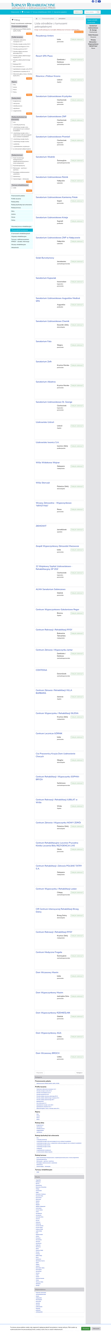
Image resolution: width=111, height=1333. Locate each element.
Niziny (15, 92)
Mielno (37, 1236)
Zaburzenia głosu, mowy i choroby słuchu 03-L (22, 75)
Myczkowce (38, 1243)
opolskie (38, 1303)
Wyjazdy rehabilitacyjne (18, 236)
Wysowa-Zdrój (39, 1282)
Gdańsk (38, 1201)
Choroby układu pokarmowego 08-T (21, 61)
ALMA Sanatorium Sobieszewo (50, 589)
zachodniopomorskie (41, 1294)
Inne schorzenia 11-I (18, 66)
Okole (37, 1248)
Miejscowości (15, 12)
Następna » (80, 1073)
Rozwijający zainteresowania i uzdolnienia (21, 173)
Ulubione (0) (78, 12)
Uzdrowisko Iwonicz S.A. (47, 442)
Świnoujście (39, 1269)
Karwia (37, 1220)
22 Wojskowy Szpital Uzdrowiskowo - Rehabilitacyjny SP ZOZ (54, 568)
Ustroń (37, 1276)
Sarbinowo (38, 1259)
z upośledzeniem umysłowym (21, 146)
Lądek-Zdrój (39, 1231)
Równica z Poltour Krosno (48, 76)
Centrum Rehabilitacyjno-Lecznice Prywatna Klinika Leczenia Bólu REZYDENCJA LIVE (57, 844)
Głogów (38, 1204)
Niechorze (38, 1246)
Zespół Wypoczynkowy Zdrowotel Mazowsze (57, 546)
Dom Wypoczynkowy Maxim (49, 992)
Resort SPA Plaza (44, 56)
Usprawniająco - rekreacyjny (21, 179)
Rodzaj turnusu (16, 208)
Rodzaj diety (15, 202)
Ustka (37, 1275)
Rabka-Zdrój (39, 1255)
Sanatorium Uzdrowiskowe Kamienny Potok (57, 197)
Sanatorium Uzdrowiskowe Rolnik (52, 177)
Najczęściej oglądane (60, 12)
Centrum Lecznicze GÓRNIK (49, 733)
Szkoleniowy (16, 176)
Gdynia (37, 1203)
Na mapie (26, 12)
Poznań (37, 1252)
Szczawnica (38, 1271)
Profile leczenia (16, 199)
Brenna (37, 1183)
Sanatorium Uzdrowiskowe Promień (53, 136)
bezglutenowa (17, 101)
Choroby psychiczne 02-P (20, 49)
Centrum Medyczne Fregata (49, 952)
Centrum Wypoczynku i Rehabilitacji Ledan (56, 888)
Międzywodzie (39, 1234)
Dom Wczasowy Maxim (47, 972)
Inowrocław (39, 1208)
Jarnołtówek (39, 1213)
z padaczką (16, 144)
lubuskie (38, 1305)
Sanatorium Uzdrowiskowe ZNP (51, 116)
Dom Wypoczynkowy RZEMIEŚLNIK (53, 1012)
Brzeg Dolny (39, 1185)
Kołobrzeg (38, 1224)
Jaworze (38, 1218)
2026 (14, 188)
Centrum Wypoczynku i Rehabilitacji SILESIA (57, 713)
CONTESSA (41, 670)
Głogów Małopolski (40, 1206)
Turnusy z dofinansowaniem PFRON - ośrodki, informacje (20, 241)
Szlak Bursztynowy (45, 257)
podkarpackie (39, 1306)
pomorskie (38, 1301)
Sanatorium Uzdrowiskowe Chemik (52, 321)
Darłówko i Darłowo (41, 1194)
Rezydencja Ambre (45, 35)
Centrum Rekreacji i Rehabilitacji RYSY (54, 629)
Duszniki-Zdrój (39, 1196)
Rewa (37, 1257)
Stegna (37, 1264)
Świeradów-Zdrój (40, 1268)
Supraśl (38, 1266)
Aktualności (15, 248)
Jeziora (15, 87)
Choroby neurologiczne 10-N (21, 46)
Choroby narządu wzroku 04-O (21, 44)
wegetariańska (17, 111)
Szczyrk (38, 1273)
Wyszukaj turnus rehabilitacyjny (21, 226)
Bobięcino (38, 1182)
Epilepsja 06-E (17, 64)
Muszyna (38, 1241)
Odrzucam (96, 1329)
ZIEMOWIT (41, 526)
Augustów (38, 1180)
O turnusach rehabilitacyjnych (20, 233)
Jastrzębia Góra (39, 1217)
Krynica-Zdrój (39, 1227)
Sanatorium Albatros (46, 381)
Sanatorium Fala (43, 341)
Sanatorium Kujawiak (46, 278)
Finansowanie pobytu (18, 196)
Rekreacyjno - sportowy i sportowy (20, 169)
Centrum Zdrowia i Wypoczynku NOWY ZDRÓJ (58, 822)
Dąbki (37, 1192)
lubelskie (38, 1308)
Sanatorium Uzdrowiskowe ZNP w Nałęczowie (58, 237)
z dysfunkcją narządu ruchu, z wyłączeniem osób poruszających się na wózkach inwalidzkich (22, 134)
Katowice (38, 1222)
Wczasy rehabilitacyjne (18, 245)
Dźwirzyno (38, 1199)
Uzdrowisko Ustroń (45, 422)
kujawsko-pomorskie (41, 1292)
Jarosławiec (38, 1215)
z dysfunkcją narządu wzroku (21, 141)
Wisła (37, 1280)
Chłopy (37, 1189)
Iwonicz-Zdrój (39, 1210)
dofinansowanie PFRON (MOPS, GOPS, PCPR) (22, 30)
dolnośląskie (39, 1299)
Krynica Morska (39, 1225)
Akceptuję (86, 1329)
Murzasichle (39, 1239)
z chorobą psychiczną (19, 125)
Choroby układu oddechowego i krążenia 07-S (22, 56)
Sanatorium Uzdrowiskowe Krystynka (54, 96)
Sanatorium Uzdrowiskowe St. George (54, 402)
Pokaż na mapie (79, 32)
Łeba (37, 1232)
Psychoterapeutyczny (19, 165)
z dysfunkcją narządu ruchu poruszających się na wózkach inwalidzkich (21, 129)
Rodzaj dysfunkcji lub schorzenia (21, 205)
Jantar (37, 1211)
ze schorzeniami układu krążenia (22, 149)
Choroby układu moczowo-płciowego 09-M (20, 52)
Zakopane (38, 1283)
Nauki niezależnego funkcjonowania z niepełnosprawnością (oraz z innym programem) (21, 160)
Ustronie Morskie (40, 1278)
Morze (15, 89)
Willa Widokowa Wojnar (48, 462)
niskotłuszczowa (17, 106)
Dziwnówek (39, 1197)
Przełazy (38, 1254)
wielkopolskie (39, 1312)
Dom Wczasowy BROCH (47, 1053)
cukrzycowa (16, 103)
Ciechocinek (39, 1190)
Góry (14, 85)
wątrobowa (16, 108)
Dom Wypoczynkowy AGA (48, 1033)
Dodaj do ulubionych (77, 39)
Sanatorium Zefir (44, 361)
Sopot (37, 1262)
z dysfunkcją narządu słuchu (21, 139)
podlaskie (38, 1310)
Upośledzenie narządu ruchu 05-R (22, 69)
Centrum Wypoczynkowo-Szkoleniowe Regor (57, 609)
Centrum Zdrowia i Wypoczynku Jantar (54, 649)
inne (14, 122)
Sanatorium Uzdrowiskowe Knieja (52, 217)
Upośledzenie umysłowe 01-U (21, 71)
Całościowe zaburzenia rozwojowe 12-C (19, 40)
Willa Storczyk (43, 482)
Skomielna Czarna (40, 1261)
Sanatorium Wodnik (45, 156)
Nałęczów (38, 1245)
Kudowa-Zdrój (39, 1229)
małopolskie (39, 1298)
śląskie (37, 1296)
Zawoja (37, 1285)
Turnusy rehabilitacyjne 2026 (41, 12)
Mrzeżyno (38, 1238)
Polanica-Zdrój (39, 1250)
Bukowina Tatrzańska (41, 1187)
